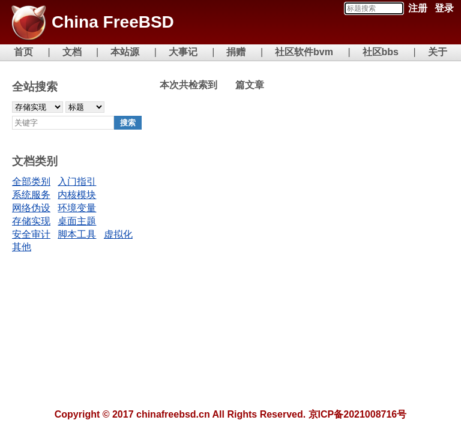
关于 (437, 52)
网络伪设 (31, 208)
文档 (72, 52)
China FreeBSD (113, 22)
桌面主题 (77, 221)
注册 (417, 8)
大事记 (183, 52)
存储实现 (31, 221)
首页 (23, 52)
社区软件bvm (304, 52)
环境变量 (77, 208)
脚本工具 (77, 234)
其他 (21, 247)
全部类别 (31, 181)
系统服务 (31, 195)
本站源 (124, 52)
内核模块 (77, 195)
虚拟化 (118, 234)
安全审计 (31, 234)
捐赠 (236, 52)
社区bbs (381, 52)
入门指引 (77, 181)
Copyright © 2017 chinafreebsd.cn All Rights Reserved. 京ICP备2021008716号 (231, 414)
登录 (444, 8)
